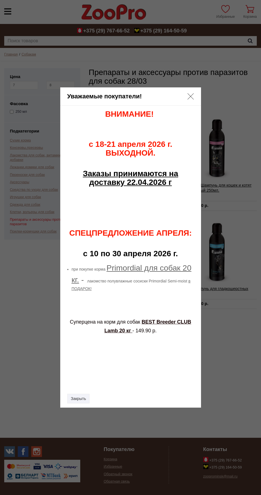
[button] (190, 96)
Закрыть (78, 398)
